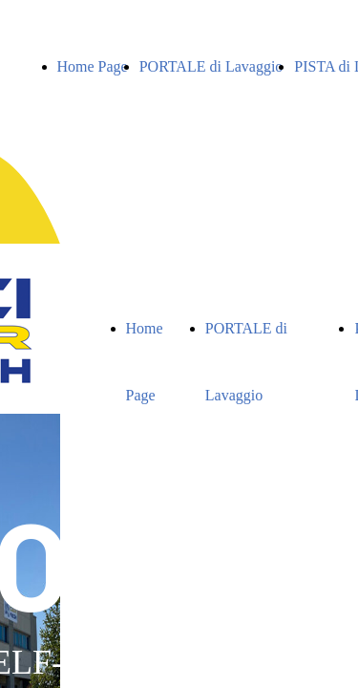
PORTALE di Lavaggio (211, 66)
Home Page (92, 66)
